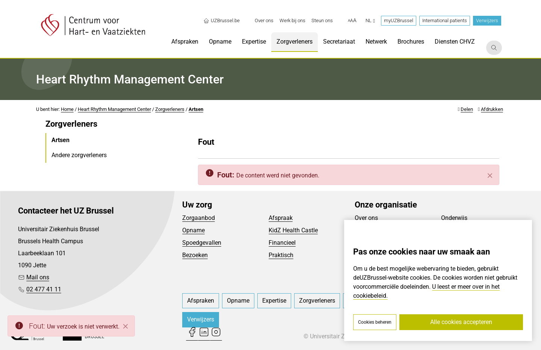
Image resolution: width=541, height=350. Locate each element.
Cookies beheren (374, 322)
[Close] (125, 326)
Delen (467, 109)
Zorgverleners (169, 109)
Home (67, 109)
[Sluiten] (490, 176)
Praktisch (281, 255)
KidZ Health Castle (293, 230)
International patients (444, 20)
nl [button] (370, 20)
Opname (193, 230)
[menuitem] (264, 21)
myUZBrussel (398, 20)
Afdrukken (492, 109)
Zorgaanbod (198, 217)
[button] (352, 20)
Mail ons (37, 277)
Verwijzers (487, 20)
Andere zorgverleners (79, 155)
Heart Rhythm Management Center (114, 109)
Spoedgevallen (201, 242)
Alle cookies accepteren (461, 322)
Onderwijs (454, 217)
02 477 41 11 (43, 289)
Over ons (366, 217)
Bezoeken (195, 255)
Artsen (196, 109)
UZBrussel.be (221, 21)
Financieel (282, 242)
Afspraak (281, 217)
